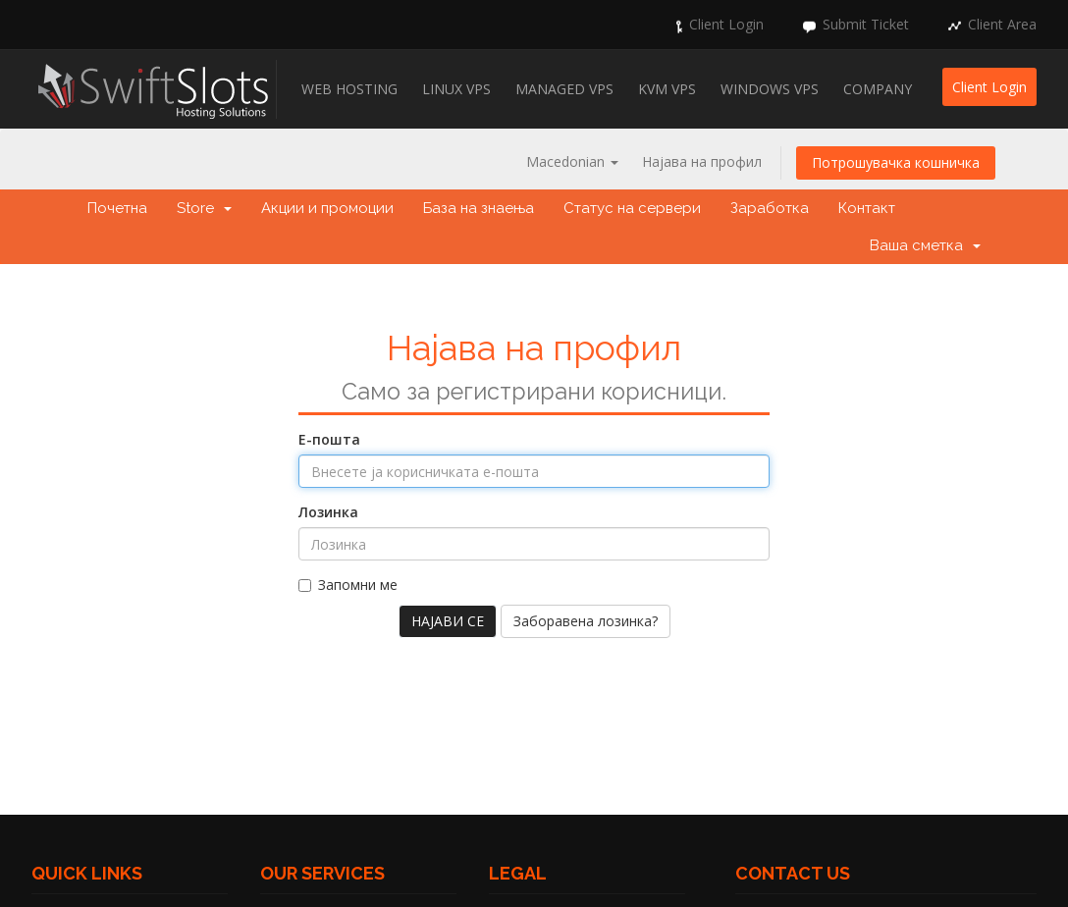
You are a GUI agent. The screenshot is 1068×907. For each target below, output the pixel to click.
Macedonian (572, 161)
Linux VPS (456, 89)
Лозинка (328, 512)
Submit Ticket (866, 24)
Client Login (726, 24)
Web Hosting (349, 89)
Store (204, 208)
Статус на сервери (632, 208)
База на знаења (478, 208)
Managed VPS (564, 89)
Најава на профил (702, 161)
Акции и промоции (327, 208)
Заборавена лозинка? (585, 621)
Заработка (769, 208)
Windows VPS (770, 89)
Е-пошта (329, 439)
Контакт (866, 208)
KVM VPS (667, 89)
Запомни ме (348, 584)
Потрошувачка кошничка (896, 162)
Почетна (117, 208)
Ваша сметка (925, 245)
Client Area (1002, 24)
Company (877, 89)
